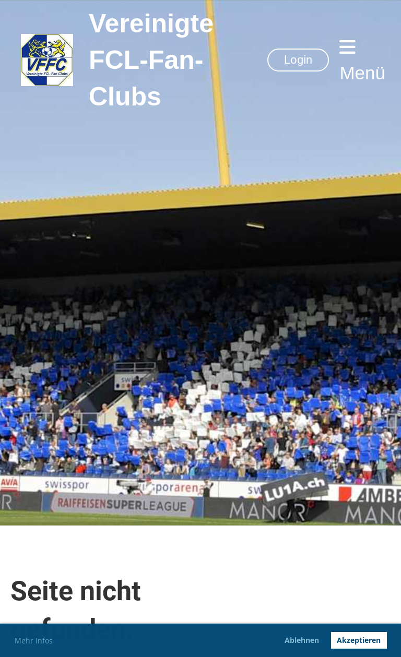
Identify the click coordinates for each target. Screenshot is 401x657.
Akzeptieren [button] (359, 640)
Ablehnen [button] (302, 640)
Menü (362, 60)
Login (298, 59)
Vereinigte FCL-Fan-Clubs (151, 60)
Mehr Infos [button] (34, 641)
